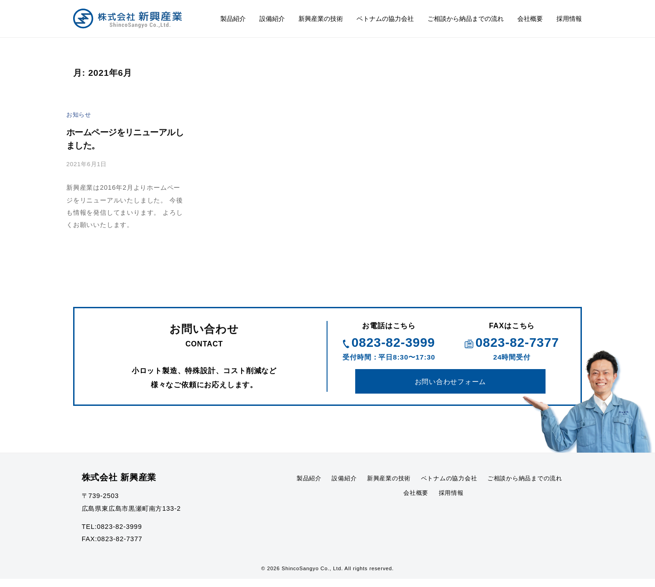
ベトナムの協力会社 (385, 18)
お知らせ (79, 114)
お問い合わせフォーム (450, 387)
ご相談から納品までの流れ (465, 18)
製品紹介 (233, 18)
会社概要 (530, 18)
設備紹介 (272, 18)
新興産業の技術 (320, 18)
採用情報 (569, 18)
